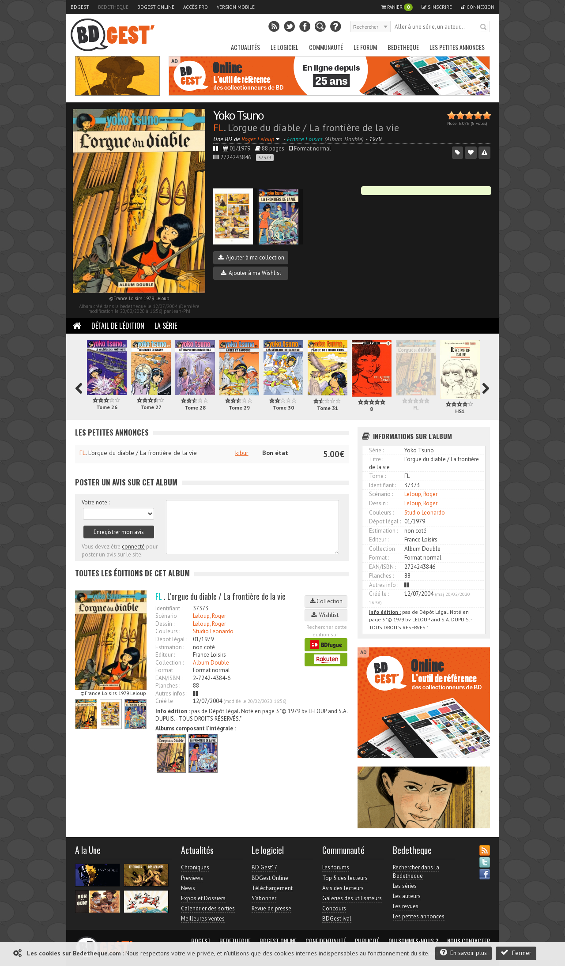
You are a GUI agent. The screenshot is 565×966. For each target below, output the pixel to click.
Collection (326, 601)
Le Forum (365, 47)
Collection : (169, 662)
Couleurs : (167, 631)
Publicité (367, 940)
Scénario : (167, 616)
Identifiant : (168, 608)
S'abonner (264, 898)
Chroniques (195, 867)
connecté (133, 546)
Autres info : (383, 585)
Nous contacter (468, 940)
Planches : (167, 685)
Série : (376, 450)
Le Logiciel (284, 47)
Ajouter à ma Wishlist (251, 273)
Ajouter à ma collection (251, 257)
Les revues (405, 906)
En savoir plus (463, 952)
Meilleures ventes (203, 918)
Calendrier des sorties (208, 908)
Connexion (477, 7)
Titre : (376, 459)
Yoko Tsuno (238, 115)
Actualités (245, 47)
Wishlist (326, 615)
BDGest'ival (336, 918)
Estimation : (169, 647)
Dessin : (164, 624)
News (188, 888)
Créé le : (165, 701)
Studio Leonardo (213, 631)
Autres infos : (171, 693)
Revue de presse (271, 908)
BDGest (80, 7)
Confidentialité (325, 940)
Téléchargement (272, 888)
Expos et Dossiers (203, 898)
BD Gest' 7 (264, 867)
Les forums (335, 867)
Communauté (326, 47)
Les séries (405, 886)
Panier (397, 7)
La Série (165, 325)
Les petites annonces (457, 47)
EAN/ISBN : (168, 678)
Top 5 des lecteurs (345, 878)
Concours (334, 908)
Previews (192, 878)
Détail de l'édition (117, 325)
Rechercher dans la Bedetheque (416, 871)
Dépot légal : (171, 639)
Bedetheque (113, 7)
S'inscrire (437, 7)
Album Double (211, 662)
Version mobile (236, 7)
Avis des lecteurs (343, 888)
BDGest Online (155, 7)
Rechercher (483, 27)
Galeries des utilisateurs (352, 898)
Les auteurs (407, 896)
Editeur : (165, 654)
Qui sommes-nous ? (413, 940)
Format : (165, 670)
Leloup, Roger (209, 616)
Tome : (377, 476)
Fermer (516, 952)
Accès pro (195, 7)
